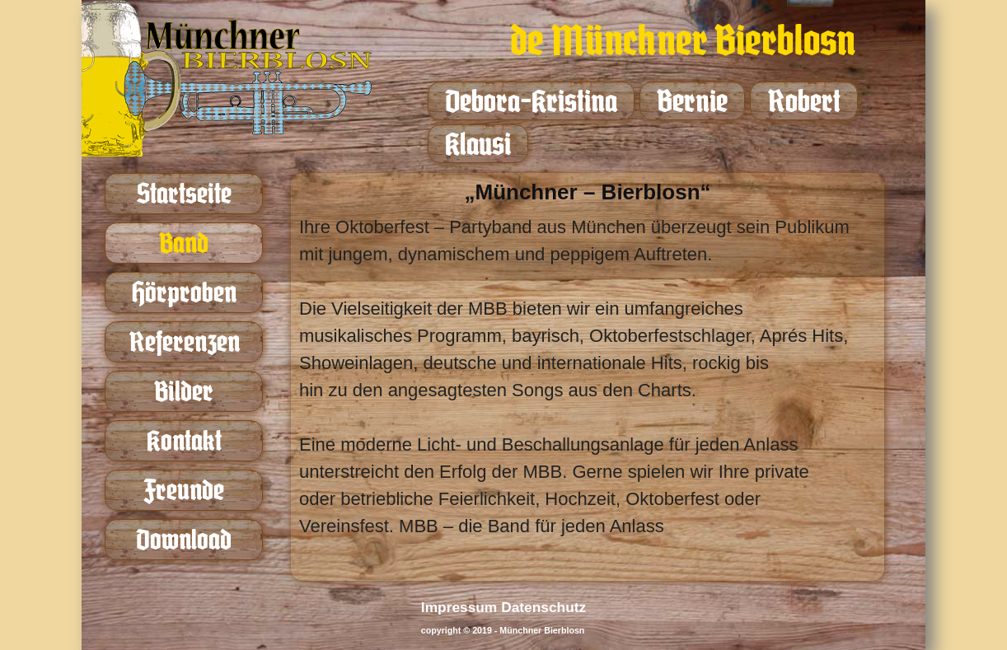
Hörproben (184, 292)
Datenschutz (543, 607)
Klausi (478, 143)
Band (183, 243)
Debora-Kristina (531, 100)
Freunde (183, 490)
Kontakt (184, 440)
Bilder (183, 391)
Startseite (184, 193)
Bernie (692, 100)
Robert (804, 100)
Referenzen (184, 341)
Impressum (459, 607)
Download (184, 539)
